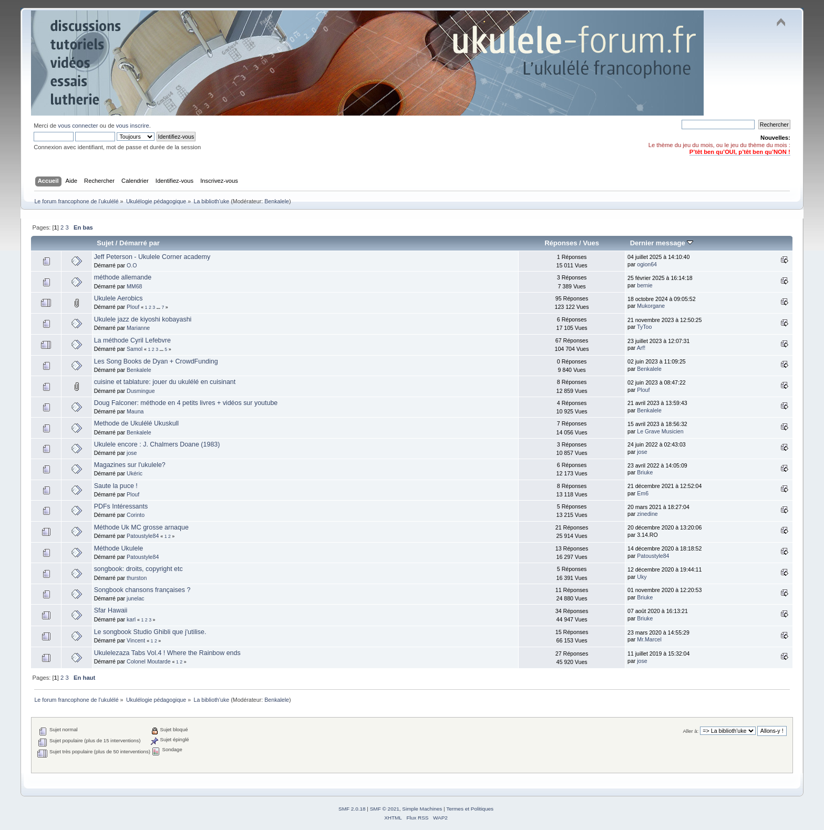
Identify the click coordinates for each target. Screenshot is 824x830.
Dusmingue (141, 391)
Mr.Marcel (649, 639)
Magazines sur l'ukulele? (130, 465)
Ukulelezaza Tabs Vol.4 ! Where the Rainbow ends (167, 653)
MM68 (134, 286)
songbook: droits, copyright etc (138, 569)
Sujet (105, 243)
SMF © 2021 (384, 809)
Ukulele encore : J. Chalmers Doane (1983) (157, 444)
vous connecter (78, 125)
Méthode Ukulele (118, 548)
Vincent (136, 640)
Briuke (645, 472)
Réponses (560, 243)
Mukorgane (651, 306)
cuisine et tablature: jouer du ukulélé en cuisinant (165, 382)
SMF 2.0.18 (352, 809)
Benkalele (276, 201)
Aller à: (691, 731)
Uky (641, 577)
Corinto (136, 515)
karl (131, 619)
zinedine (647, 514)
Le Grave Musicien (660, 431)
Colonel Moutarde (149, 661)
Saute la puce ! (116, 486)
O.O (132, 265)
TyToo (644, 327)
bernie (644, 285)
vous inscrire (132, 125)
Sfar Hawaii (111, 610)
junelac (136, 598)
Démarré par (139, 243)
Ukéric (134, 473)
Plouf (133, 307)
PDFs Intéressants (121, 506)
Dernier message (662, 243)
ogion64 (647, 264)
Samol (134, 349)
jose (132, 453)
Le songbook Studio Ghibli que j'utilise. (150, 632)
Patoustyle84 (143, 536)
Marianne (138, 328)
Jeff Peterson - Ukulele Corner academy (152, 257)
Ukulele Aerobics (118, 298)
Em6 (642, 493)
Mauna (135, 411)
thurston (137, 578)
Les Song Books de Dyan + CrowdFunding (156, 361)
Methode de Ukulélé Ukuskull (136, 423)
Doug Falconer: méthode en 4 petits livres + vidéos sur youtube (186, 403)
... (159, 307)
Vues (591, 243)
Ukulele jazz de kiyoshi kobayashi (143, 319)
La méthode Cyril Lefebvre (132, 340)
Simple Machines (422, 809)
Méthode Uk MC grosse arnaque (141, 527)
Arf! (641, 348)
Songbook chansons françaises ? (142, 590)
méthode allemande (123, 277)
